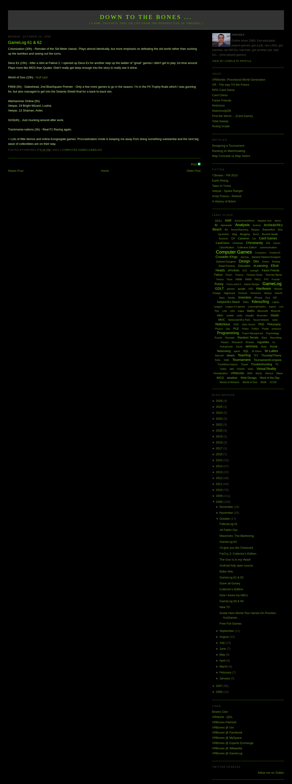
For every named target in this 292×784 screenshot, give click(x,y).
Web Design (249, 377)
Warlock (269, 373)
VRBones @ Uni (223, 727)
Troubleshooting (261, 364)
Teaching (244, 355)
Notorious (218, 105)
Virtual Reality (266, 369)
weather (232, 377)
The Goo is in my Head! (235, 559)
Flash (229, 279)
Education (244, 266)
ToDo (218, 360)
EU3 (244, 270)
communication (268, 247)
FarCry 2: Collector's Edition (237, 553)
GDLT (219, 288)
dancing (245, 257)
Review (250, 342)
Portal (265, 328)
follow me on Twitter (271, 772)
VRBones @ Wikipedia (227, 748)
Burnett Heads (270, 234)
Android (257, 225)
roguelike (263, 342)
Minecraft (275, 311)
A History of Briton (224, 201)
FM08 (238, 279)
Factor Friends (221, 100)
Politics (255, 329)
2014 (219, 466)
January (225, 678)
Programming (228, 333)
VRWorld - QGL (222, 717)
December (226, 507)
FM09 (248, 279)
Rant (264, 337)
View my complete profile (232, 61)
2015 (219, 460)
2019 (219, 436)
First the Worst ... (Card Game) (232, 116)
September (227, 631)
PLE (236, 328)
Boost (256, 234)
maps (241, 311)
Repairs (225, 342)
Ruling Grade (221, 126)
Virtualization (220, 373)
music (275, 315)
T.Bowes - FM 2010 (225, 175)
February (225, 672)
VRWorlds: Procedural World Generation (238, 79)
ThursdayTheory (271, 355)
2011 (219, 484)
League (218, 306)
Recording (276, 337)
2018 (219, 442)
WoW (263, 382)
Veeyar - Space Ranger (227, 191)
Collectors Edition (247, 247)
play (228, 329)
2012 (219, 478)
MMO (220, 315)
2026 (219, 401)
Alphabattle (226, 225)
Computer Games (75, 150)
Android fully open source (236, 565)
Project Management (252, 333)
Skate (264, 346)
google (241, 288)
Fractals (276, 279)
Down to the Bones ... (146, 17)
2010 (219, 490)
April (222, 660)
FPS (266, 279)
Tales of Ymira (221, 186)
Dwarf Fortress (227, 266)
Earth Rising (220, 180)
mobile (230, 315)
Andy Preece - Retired (226, 196)
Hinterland (255, 293)
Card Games (268, 238)
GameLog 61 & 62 (25, 42)
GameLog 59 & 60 (231, 601)
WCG (220, 377)
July (222, 642)
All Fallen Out (228, 530)
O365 (236, 324)
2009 (219, 496)
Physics (219, 329)
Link (224, 311)
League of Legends (235, 306)
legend (272, 306)
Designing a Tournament (228, 145)
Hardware (263, 288)
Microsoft (263, 311)
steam (231, 355)
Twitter (223, 369)
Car (254, 238)
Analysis (242, 225)
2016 (219, 454)
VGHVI (241, 369)
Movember (262, 315)
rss (273, 342)
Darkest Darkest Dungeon (266, 257)
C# (233, 238)
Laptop (275, 302)
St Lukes (271, 351)
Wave (279, 373)
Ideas (221, 298)
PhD (261, 324)
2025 (219, 406)
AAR (228, 220)
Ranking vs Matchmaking (228, 151)
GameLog (95, 150)
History (268, 293)
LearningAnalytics (257, 306)
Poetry (245, 329)
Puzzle (218, 337)
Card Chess (220, 95)
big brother (223, 234)
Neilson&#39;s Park (239, 319)
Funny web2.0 (234, 284)
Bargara (255, 229)
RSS (194, 164)
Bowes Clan (220, 711)
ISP (275, 297)
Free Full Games (230, 623)
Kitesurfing (260, 302)
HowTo (279, 293)
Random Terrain (247, 337)
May (222, 654)
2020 (219, 430)
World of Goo (249, 382)
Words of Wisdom (230, 382)
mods (239, 315)
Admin (277, 221)
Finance (239, 275)
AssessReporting (239, 229)
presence (276, 329)
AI (215, 225)
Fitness (220, 279)
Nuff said (41, 77)
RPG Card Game (223, 90)
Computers (260, 253)
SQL (246, 351)
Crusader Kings (227, 257)
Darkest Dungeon (226, 261)
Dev (256, 261)
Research (237, 342)
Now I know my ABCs (233, 595)
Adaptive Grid (264, 221)
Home (105, 170)
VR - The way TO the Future (230, 84)
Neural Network (261, 320)
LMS (232, 311)
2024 (219, 412)
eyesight (254, 270)
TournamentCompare (268, 360)
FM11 (258, 279)
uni (232, 369)
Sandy (239, 346)
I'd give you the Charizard (236, 547)
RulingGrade (226, 346)
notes (275, 320)
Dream (265, 261)
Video (250, 369)
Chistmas (237, 243)
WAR (249, 373)
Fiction (229, 275)
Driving (276, 261)
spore (237, 351)
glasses (231, 289)
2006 (219, 692)
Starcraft (219, 355)
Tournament (241, 360)
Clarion (276, 243)
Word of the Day (269, 377)
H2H (250, 289)
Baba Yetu (226, 571)
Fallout (218, 274)
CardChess (222, 243)
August (224, 636)
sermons (251, 346)
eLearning (260, 266)
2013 (219, 472)
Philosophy (274, 324)
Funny (219, 284)
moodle (249, 315)
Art (226, 229)
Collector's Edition (231, 589)
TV (276, 364)
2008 (219, 501)
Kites (246, 302)
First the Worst (274, 274)
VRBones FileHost (224, 722)
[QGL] (218, 220)
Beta (280, 229)
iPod (267, 298)
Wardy (259, 373)
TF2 (256, 355)
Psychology (272, 333)
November (226, 512)
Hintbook (242, 293)
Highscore (229, 293)
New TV (224, 607)
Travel (244, 364)
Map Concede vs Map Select (231, 156)
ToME (226, 360)
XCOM (273, 382)
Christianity (254, 243)
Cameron (243, 238)
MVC (221, 319)
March (224, 666)
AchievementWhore (244, 221)
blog (234, 234)
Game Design (251, 284)
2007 (219, 686)
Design (244, 261)
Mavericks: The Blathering (236, 536)
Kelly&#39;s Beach (228, 302)
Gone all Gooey (229, 583)
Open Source (248, 324)
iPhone (258, 297)
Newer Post (15, 170)
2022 (219, 424)
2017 (219, 448)
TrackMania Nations (228, 364)
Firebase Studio (255, 275)
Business (223, 238)
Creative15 (274, 253)
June (223, 648)
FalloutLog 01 (228, 524)
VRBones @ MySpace (227, 737)
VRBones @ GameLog (227, 753)
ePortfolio (234, 270)
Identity (231, 298)
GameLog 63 (228, 541)
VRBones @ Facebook (227, 732)
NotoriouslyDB (221, 110)
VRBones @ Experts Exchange (232, 743)
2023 (219, 418)
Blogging (245, 234)
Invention (244, 297)
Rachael (229, 337)
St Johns (257, 351)
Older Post (194, 170)
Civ (268, 243)
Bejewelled (269, 229)
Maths (251, 311)
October (225, 518)
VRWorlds (237, 373)
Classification (226, 247)
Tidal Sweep (220, 121)
